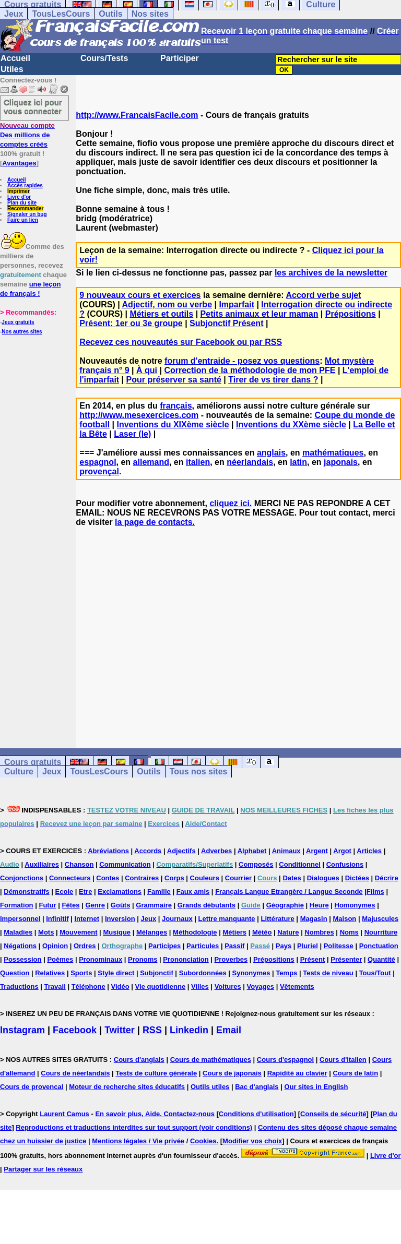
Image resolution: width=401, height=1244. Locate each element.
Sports (81, 973)
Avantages (19, 163)
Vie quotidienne (160, 986)
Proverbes (231, 959)
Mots (46, 932)
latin (298, 462)
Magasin (313, 919)
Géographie (285, 905)
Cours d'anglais (139, 1059)
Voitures (228, 986)
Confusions (345, 864)
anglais (271, 452)
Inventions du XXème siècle (291, 424)
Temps (286, 973)
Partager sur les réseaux (43, 1169)
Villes (200, 986)
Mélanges (151, 932)
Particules (202, 946)
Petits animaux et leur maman (259, 313)
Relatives (50, 973)
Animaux (286, 851)
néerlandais (250, 462)
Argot (342, 851)
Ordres (85, 946)
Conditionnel (299, 864)
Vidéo (120, 986)
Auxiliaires (42, 864)
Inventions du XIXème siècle (172, 424)
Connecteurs (69, 878)
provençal (99, 471)
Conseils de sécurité (333, 1114)
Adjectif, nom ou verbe (167, 304)
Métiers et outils (161, 313)
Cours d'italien (343, 1059)
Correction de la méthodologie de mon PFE (249, 370)
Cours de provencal (31, 1087)
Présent (312, 959)
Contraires (142, 878)
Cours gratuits (32, 762)
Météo (262, 932)
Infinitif (57, 919)
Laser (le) (132, 433)
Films (375, 891)
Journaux (177, 919)
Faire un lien (22, 220)
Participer (179, 58)
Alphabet (252, 851)
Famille (159, 891)
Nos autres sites (22, 331)
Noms (349, 932)
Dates (291, 878)
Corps (174, 878)
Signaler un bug (27, 214)
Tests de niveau (328, 973)
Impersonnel (20, 919)
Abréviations (108, 851)
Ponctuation (378, 946)
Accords (147, 851)
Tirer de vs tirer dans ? (273, 379)
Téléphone (88, 986)
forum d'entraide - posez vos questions (242, 360)
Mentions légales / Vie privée (138, 1141)
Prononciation (185, 959)
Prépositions (350, 313)
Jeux (13, 13)
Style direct (116, 973)
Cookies (203, 1141)
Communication (124, 864)
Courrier (238, 878)
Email (228, 1030)
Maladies (18, 932)
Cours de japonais (232, 1073)
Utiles (12, 69)
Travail (55, 986)
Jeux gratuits (18, 322)
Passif (234, 946)
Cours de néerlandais (75, 1073)
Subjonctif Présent (226, 323)
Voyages (261, 986)
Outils (110, 13)
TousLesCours (61, 13)
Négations (20, 946)
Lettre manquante (226, 919)
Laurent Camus (64, 1114)
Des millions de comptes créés (27, 135)
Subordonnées (203, 973)
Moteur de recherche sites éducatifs (127, 1087)
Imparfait (236, 304)
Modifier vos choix (252, 1141)
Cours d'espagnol (285, 1059)
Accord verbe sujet (323, 295)
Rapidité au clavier (297, 1073)
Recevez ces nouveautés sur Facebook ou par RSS (180, 342)
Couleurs (204, 878)
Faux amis (193, 891)
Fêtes (71, 905)
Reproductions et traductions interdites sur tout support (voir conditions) (134, 1127)
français (176, 405)
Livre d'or (19, 197)
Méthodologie (195, 932)
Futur (47, 905)
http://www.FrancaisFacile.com (137, 115)
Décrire (386, 878)
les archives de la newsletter (331, 272)
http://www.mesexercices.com (138, 415)
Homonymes (355, 905)
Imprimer (18, 191)
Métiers (234, 932)
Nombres (319, 932)
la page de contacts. (155, 522)
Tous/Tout (375, 973)
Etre (85, 891)
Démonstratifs (26, 891)
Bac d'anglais (256, 1087)
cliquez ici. (230, 503)
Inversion (120, 919)
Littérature (277, 919)
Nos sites (150, 13)
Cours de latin (355, 1073)
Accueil (15, 58)
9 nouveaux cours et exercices (139, 295)
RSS (152, 1030)
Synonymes (251, 973)
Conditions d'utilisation (256, 1114)
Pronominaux (100, 959)
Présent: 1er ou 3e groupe (130, 323)
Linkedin (189, 1030)
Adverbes (216, 851)
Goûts (121, 905)
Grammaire (154, 905)
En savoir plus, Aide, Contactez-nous (155, 1114)
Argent (317, 851)
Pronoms (142, 959)
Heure (319, 905)
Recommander (25, 208)
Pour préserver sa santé (173, 379)
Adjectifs (181, 851)
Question (14, 973)
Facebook (75, 1030)
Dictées (357, 878)
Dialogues (323, 878)
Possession (22, 959)
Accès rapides (25, 185)
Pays (283, 946)
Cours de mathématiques (210, 1059)
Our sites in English (316, 1087)
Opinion (55, 946)
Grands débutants (206, 905)
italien (198, 462)
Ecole (64, 891)
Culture (18, 771)
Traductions (19, 986)
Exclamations (119, 891)
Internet (86, 919)
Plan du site (22, 203)
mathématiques (332, 452)
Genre (95, 905)
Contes (107, 878)
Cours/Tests (104, 58)
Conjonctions (21, 878)
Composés (256, 864)
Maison (345, 919)
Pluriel (307, 946)
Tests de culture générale (156, 1073)
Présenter (346, 959)
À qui (146, 370)
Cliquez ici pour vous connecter (33, 106)
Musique (117, 932)
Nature (288, 932)
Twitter (119, 1030)
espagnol (97, 462)
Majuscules (380, 919)
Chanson (79, 864)
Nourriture (381, 932)
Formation (16, 905)
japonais (341, 462)
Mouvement (78, 932)
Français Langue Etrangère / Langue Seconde (288, 891)
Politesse (338, 946)
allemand (151, 462)
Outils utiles (210, 1087)
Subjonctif (156, 973)
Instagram (22, 1030)
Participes (164, 946)
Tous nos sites (199, 771)
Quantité (381, 959)
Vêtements (297, 986)
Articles (369, 851)
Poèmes (60, 959)
